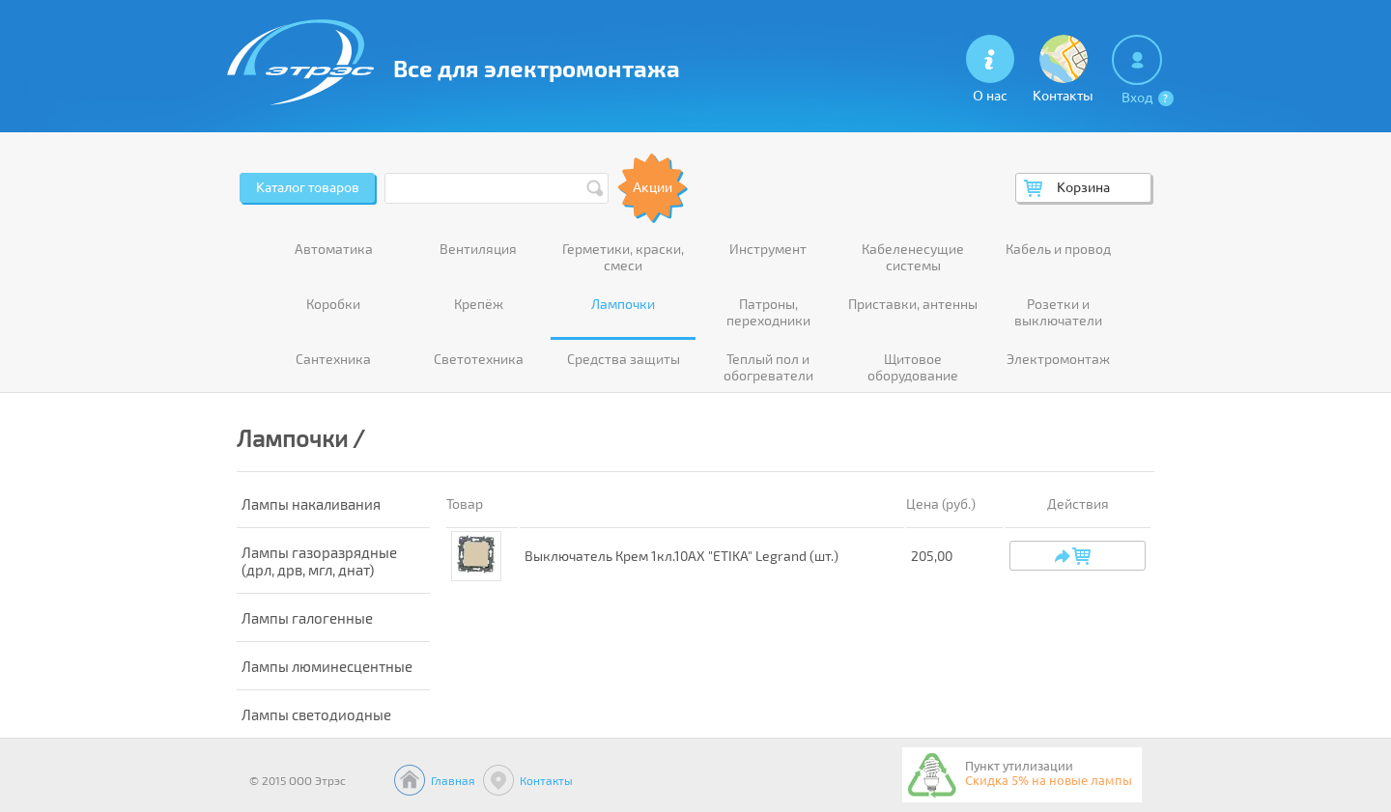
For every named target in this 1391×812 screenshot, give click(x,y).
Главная (453, 780)
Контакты (546, 780)
